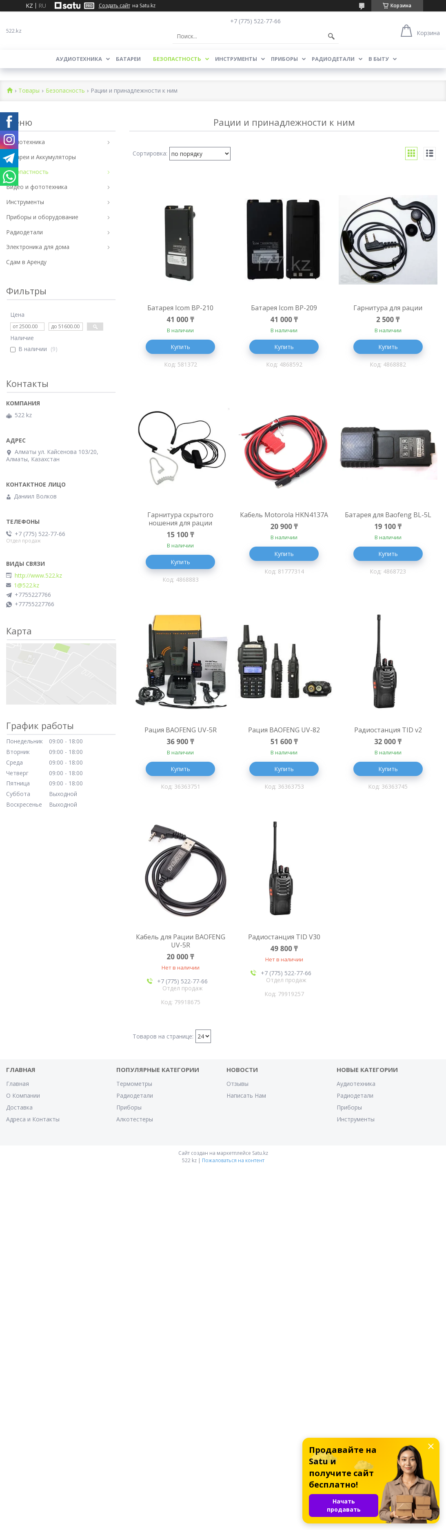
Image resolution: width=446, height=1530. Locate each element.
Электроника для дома (37, 247)
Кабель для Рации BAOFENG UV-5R (180, 941)
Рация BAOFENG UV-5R (180, 730)
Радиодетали (333, 58)
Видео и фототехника (36, 187)
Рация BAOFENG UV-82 (284, 730)
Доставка (19, 1107)
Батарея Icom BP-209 (284, 308)
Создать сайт (114, 6)
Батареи (128, 58)
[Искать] (331, 36)
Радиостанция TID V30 (284, 937)
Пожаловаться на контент (233, 1160)
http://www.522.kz (38, 575)
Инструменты (236, 58)
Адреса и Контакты (33, 1119)
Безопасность (65, 90)
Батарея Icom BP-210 (180, 308)
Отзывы (237, 1083)
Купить (180, 347)
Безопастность (177, 58)
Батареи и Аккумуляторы (41, 157)
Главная (17, 1083)
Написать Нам (246, 1095)
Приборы (284, 58)
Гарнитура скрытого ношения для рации (180, 519)
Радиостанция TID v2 (388, 730)
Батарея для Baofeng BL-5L (388, 515)
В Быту (378, 58)
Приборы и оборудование (42, 217)
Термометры (134, 1083)
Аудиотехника (79, 58)
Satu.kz (260, 1153)
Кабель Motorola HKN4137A (284, 515)
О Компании (23, 1095)
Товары (29, 90)
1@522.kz (26, 585)
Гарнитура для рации (387, 308)
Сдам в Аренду (26, 262)
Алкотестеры (134, 1119)
